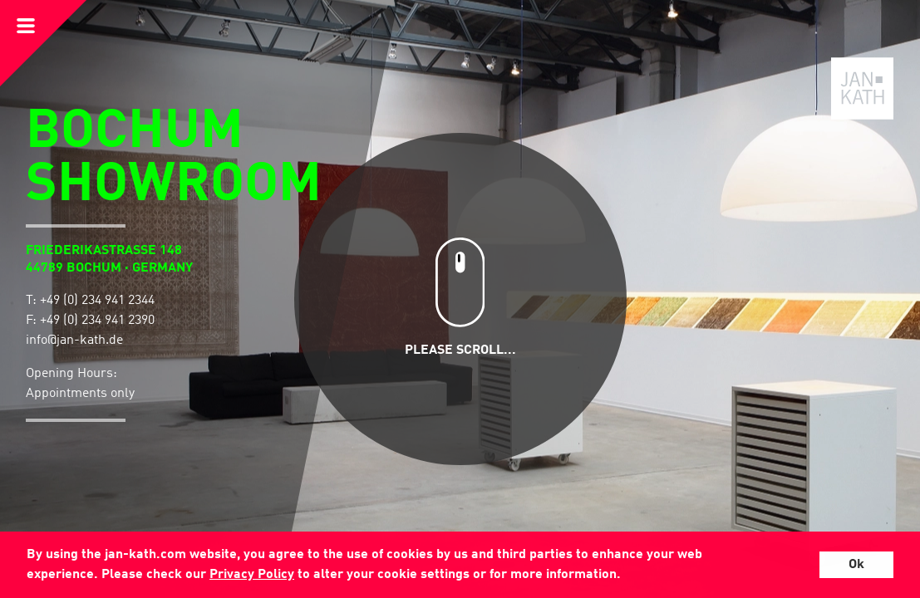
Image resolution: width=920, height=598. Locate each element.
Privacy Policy (251, 574)
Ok (856, 564)
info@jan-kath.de (74, 340)
